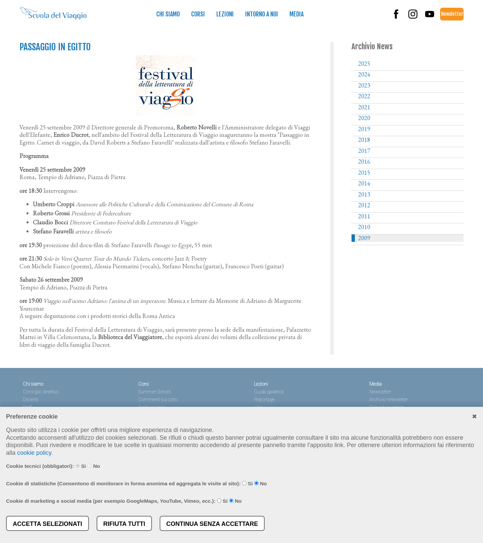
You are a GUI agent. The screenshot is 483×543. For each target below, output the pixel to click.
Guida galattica (269, 392)
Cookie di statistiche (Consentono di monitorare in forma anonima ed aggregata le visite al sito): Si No (136, 483)
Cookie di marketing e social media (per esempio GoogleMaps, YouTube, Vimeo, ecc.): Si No (123, 501)
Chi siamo (168, 14)
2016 (364, 161)
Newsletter (452, 14)
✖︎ (474, 416)
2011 (364, 216)
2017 (364, 151)
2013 (364, 194)
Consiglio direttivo (41, 392)
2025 (364, 63)
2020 (364, 118)
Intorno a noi (261, 14)
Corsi (198, 14)
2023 (364, 85)
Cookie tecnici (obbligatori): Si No (53, 466)
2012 (364, 205)
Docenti (30, 399)
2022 (364, 96)
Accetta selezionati (47, 524)
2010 (364, 227)
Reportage (264, 399)
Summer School (154, 392)
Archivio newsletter (388, 399)
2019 (364, 129)
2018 (364, 140)
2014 (364, 183)
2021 (364, 107)
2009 (364, 238)
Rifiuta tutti (124, 524)
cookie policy (34, 452)
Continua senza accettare (212, 524)
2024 (364, 74)
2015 (364, 172)
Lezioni (225, 14)
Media (296, 14)
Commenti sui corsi (158, 399)
